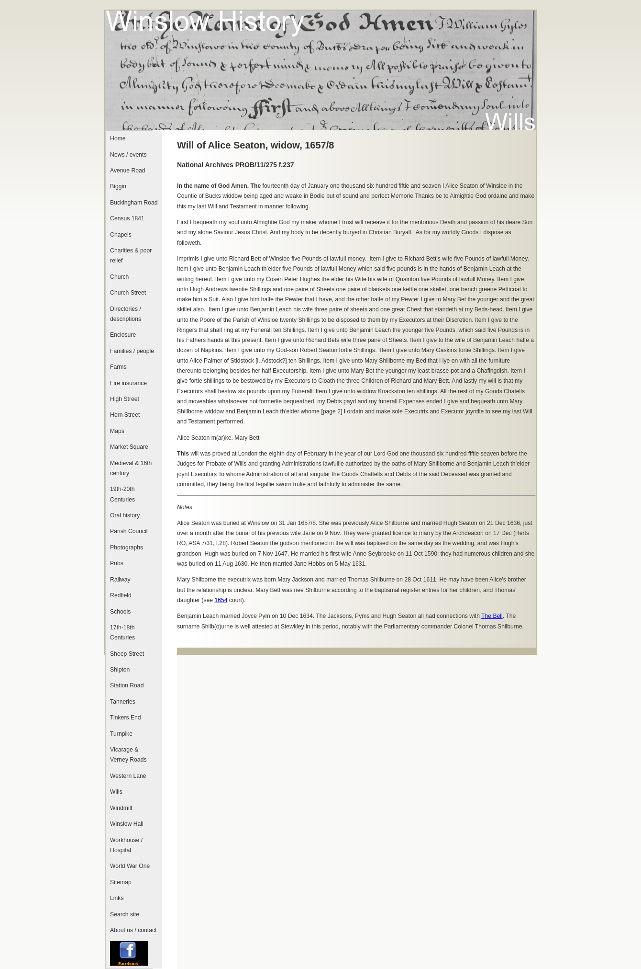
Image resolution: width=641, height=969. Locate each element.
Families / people (132, 351)
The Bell (492, 616)
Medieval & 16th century (131, 468)
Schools (120, 611)
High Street (124, 399)
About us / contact (133, 930)
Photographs (126, 547)
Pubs (116, 563)
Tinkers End (125, 717)
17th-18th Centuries (122, 632)
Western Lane (128, 776)
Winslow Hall (127, 824)
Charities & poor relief (131, 255)
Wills (116, 791)
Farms (118, 367)
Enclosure (123, 334)
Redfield (121, 595)
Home (117, 138)
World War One (130, 866)
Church (119, 277)
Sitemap (121, 882)
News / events (128, 154)
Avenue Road (127, 170)
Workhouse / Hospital (126, 845)
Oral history (125, 515)
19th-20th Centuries (122, 494)
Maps (117, 431)
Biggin (118, 186)
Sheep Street (127, 653)
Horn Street (125, 414)
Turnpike (121, 733)
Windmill (121, 808)
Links (116, 898)
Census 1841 (127, 218)
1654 (220, 600)
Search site (124, 914)
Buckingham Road (133, 202)
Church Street (128, 292)
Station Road (127, 685)
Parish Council (128, 531)
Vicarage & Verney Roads (128, 754)
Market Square (129, 447)
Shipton (120, 669)
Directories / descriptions (125, 314)
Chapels (121, 234)
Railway (120, 579)
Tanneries (122, 701)
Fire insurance (128, 383)
